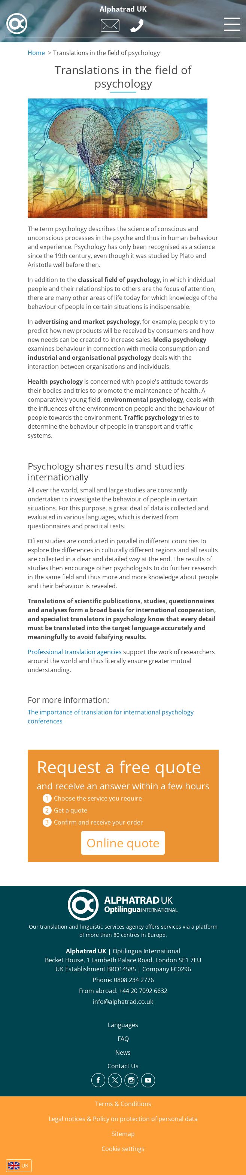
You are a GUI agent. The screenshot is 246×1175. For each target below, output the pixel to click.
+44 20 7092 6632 (143, 991)
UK (24, 1165)
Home (36, 53)
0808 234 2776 (134, 980)
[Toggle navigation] (231, 22)
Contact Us (123, 1066)
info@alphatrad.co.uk (123, 1002)
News (123, 1052)
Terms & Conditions (123, 1104)
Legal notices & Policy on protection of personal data (123, 1119)
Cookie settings (123, 1149)
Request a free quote (119, 766)
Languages (123, 1025)
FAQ (123, 1039)
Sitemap (123, 1134)
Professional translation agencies (75, 652)
